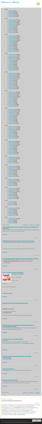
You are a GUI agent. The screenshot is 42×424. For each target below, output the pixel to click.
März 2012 (10, 213)
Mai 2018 (10, 149)
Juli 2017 (10, 160)
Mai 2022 (10, 83)
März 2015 (10, 185)
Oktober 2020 (11, 112)
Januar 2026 (11, 16)
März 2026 (10, 13)
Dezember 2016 (11, 166)
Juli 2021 (10, 99)
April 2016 (10, 174)
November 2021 (11, 93)
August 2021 (11, 97)
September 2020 (11, 113)
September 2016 (11, 169)
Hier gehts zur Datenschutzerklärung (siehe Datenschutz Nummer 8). (19, 422)
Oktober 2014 (11, 190)
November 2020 (11, 110)
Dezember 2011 (11, 218)
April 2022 (10, 84)
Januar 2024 (11, 51)
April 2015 (10, 183)
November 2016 (11, 167)
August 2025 (11, 25)
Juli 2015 (10, 182)
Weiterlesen (4, 234)
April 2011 (10, 222)
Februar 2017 (11, 162)
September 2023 (11, 58)
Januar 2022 (11, 88)
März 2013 (10, 204)
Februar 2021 (11, 104)
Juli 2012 (10, 209)
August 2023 (11, 60)
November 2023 (11, 56)
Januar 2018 (11, 153)
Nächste (37, 224)
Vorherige (25, 224)
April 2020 (10, 120)
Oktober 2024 (11, 38)
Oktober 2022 (11, 76)
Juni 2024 (10, 44)
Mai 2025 (10, 28)
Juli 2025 (10, 26)
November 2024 (11, 37)
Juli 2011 (10, 220)
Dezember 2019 (11, 126)
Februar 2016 (11, 176)
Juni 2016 (10, 171)
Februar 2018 (11, 152)
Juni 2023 (10, 62)
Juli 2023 (10, 61)
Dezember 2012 (11, 208)
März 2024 (10, 48)
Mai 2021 (10, 101)
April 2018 (10, 151)
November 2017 (11, 157)
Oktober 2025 (11, 22)
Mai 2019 (10, 132)
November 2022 (11, 74)
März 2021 (10, 103)
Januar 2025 (11, 32)
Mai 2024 (10, 45)
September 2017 (11, 158)
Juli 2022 (10, 80)
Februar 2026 (11, 15)
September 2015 (11, 181)
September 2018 (11, 144)
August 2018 (11, 145)
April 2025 (10, 29)
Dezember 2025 (11, 19)
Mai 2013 (10, 203)
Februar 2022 (11, 87)
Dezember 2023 (11, 54)
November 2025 (11, 21)
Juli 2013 (10, 201)
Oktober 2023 (11, 57)
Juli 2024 (10, 42)
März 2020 (10, 121)
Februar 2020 (11, 123)
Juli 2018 (10, 146)
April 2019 (10, 133)
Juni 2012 (10, 210)
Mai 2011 (10, 221)
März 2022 (10, 85)
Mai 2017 (10, 161)
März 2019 (10, 135)
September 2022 (11, 77)
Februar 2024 (11, 49)
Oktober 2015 (11, 179)
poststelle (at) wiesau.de (29, 343)
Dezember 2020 (11, 109)
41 (35, 224)
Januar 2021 (11, 105)
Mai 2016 (10, 173)
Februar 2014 (11, 196)
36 (29, 224)
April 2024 (10, 47)
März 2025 (10, 31)
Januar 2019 (11, 137)
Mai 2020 (10, 119)
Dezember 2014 (11, 188)
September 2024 (11, 40)
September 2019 (11, 129)
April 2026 (10, 12)
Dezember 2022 (11, 73)
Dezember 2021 (11, 92)
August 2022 (11, 78)
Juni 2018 (10, 148)
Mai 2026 (10, 10)
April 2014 (10, 194)
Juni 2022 (10, 81)
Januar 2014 (11, 198)
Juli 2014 (10, 192)
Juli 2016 (10, 170)
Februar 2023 (11, 68)
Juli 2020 (10, 116)
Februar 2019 (11, 136)
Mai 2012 (10, 212)
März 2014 (10, 195)
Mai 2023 (10, 64)
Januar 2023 (11, 69)
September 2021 (11, 96)
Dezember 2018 (11, 141)
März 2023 (10, 67)
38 (32, 224)
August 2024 (11, 41)
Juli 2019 (10, 130)
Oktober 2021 (11, 94)
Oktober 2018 (11, 142)
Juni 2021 (10, 100)
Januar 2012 (11, 215)
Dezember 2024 (11, 35)
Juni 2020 (10, 117)
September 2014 (11, 191)
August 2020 (11, 115)
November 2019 (11, 128)
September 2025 (11, 24)
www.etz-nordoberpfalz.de (19, 414)
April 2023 (10, 65)
